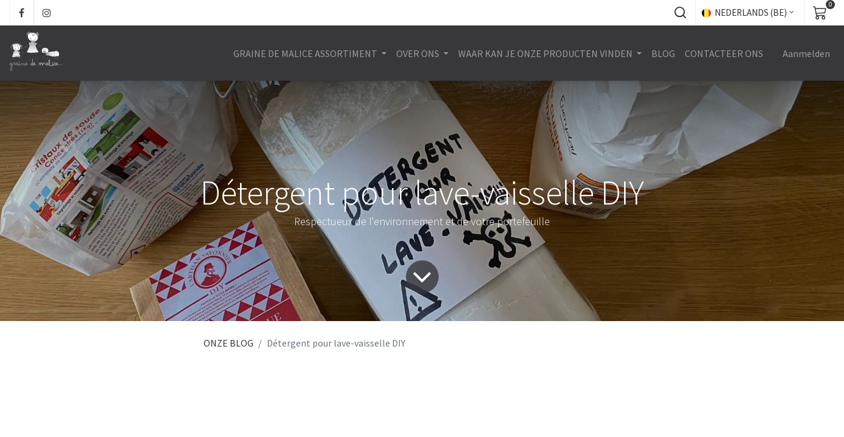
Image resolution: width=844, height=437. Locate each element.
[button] (680, 13)
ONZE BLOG (228, 343)
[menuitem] (663, 53)
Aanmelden (806, 53)
